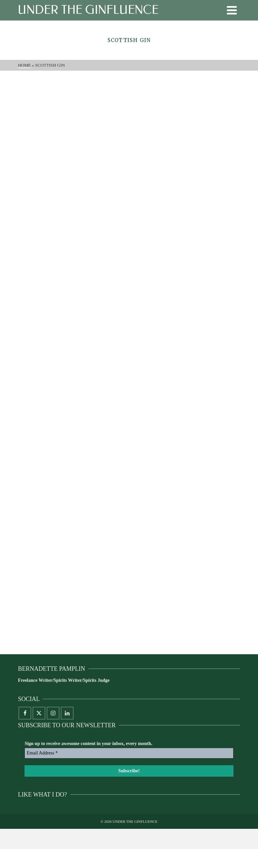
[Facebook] (24, 713)
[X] (39, 713)
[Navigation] (231, 10)
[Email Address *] (129, 753)
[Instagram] (53, 713)
